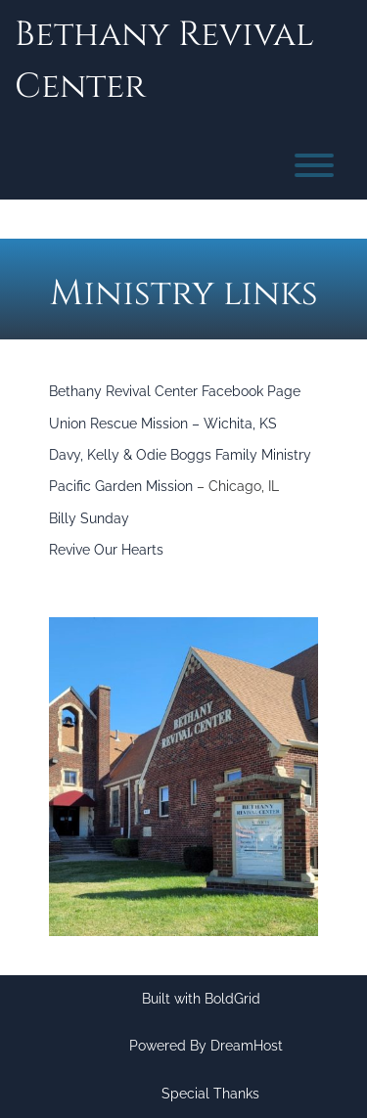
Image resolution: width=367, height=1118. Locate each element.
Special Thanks (210, 1093)
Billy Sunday (89, 518)
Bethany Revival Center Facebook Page (174, 391)
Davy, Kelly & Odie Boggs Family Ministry (180, 455)
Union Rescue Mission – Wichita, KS (163, 423)
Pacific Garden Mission (121, 486)
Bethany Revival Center (164, 61)
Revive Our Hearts (106, 550)
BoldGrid (232, 998)
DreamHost (246, 1045)
